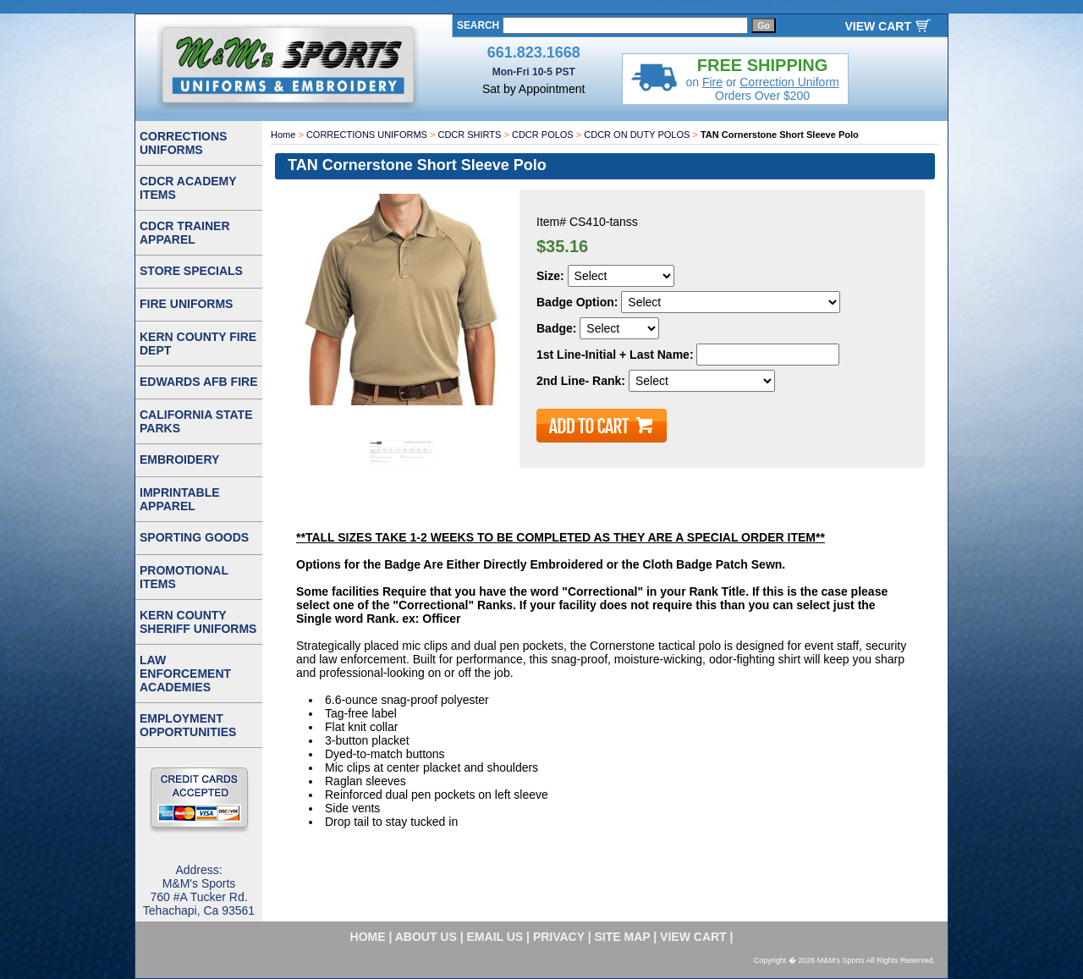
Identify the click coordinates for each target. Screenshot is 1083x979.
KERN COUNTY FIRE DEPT (198, 343)
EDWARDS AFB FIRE (198, 381)
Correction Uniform (788, 82)
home (368, 936)
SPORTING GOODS (194, 537)
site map (623, 936)
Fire (712, 82)
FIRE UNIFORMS (186, 304)
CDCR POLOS (543, 134)
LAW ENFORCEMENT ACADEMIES (185, 673)
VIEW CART (877, 26)
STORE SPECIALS (191, 271)
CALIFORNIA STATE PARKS (196, 421)
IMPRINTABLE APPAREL (180, 499)
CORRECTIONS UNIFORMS (366, 134)
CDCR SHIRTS (469, 134)
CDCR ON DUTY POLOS (637, 134)
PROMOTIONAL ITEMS (184, 577)
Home (283, 134)
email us (495, 936)
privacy (559, 936)
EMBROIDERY (179, 459)
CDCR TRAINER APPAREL (185, 232)
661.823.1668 (533, 52)
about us (426, 936)
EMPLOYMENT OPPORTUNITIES (188, 725)
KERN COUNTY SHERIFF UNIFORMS (198, 621)
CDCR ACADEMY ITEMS (188, 187)
